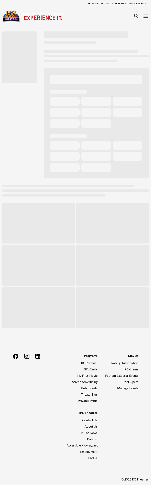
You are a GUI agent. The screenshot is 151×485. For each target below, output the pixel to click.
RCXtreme (131, 369)
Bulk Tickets (89, 388)
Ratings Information (124, 363)
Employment (89, 451)
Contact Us (90, 420)
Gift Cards (91, 369)
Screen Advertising (85, 382)
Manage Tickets (127, 388)
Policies (92, 439)
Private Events (88, 400)
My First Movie (87, 375)
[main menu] (146, 16)
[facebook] (16, 356)
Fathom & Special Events (121, 375)
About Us (91, 426)
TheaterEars (89, 394)
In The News (89, 432)
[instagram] (27, 356)
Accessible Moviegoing (82, 445)
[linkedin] (38, 356)
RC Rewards (89, 363)
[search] (136, 16)
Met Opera (130, 382)
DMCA (93, 458)
